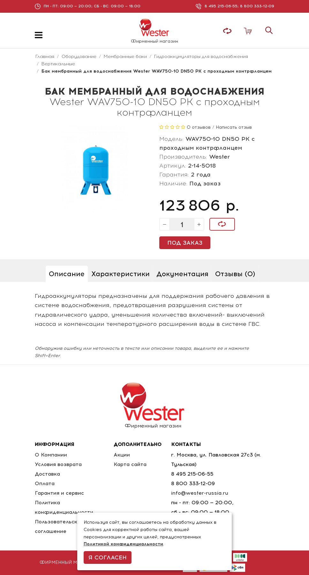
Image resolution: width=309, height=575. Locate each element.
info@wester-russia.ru (199, 493)
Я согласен (107, 557)
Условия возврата (58, 464)
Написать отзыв (234, 127)
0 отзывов (199, 127)
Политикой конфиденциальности (123, 544)
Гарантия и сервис (59, 493)
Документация (182, 274)
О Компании (51, 455)
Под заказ (184, 242)
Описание (67, 274)
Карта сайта (130, 464)
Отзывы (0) (235, 274)
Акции (122, 455)
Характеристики (120, 274)
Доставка (47, 474)
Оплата (45, 483)
